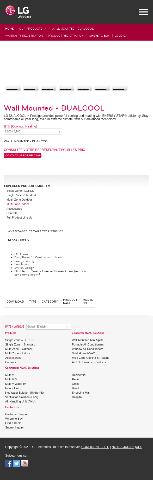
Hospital (77, 397)
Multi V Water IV (15, 383)
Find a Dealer (13, 423)
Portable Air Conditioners (88, 344)
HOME (9, 28)
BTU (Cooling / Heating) (20, 126)
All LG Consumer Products (89, 362)
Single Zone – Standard (20, 344)
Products (10, 333)
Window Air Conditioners (87, 348)
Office (75, 383)
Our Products (30, 28)
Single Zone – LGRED (19, 340)
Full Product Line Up (20, 217)
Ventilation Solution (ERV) (21, 397)
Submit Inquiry (14, 427)
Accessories (14, 208)
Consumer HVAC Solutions (88, 333)
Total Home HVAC (83, 353)
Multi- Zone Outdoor (19, 199)
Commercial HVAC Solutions (22, 368)
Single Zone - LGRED (20, 190)
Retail (75, 379)
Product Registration (66, 35)
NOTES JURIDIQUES (127, 447)
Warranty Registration (24, 35)
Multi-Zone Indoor (18, 204)
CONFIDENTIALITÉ (95, 447)
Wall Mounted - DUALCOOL (73, 28)
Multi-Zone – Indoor (17, 353)
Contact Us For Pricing (22, 155)
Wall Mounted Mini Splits (87, 340)
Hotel (75, 388)
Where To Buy (99, 35)
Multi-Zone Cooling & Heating (90, 357)
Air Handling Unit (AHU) (20, 401)
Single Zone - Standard (21, 195)
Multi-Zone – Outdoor (18, 348)
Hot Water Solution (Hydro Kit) (24, 392)
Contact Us (12, 407)
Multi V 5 (10, 374)
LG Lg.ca (120, 35)
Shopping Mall (81, 392)
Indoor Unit (12, 388)
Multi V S (11, 379)
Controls (12, 213)
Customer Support (16, 414)
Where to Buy (14, 418)
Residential (79, 374)
